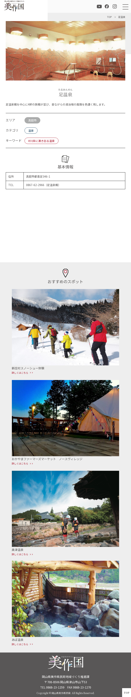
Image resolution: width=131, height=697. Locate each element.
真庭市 (32, 120)
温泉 (31, 131)
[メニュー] (124, 6)
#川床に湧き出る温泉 (41, 141)
